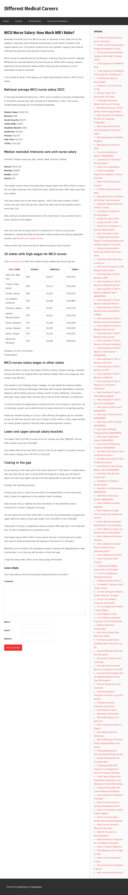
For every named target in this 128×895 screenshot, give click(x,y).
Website (8, 638)
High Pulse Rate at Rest (108, 233)
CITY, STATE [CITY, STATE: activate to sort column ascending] (14, 269)
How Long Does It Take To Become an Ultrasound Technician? (107, 385)
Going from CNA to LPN (108, 218)
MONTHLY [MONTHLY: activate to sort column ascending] (55, 269)
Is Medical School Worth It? (109, 580)
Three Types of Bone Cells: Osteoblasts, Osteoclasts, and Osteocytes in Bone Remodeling (108, 780)
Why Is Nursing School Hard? (110, 872)
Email (7, 630)
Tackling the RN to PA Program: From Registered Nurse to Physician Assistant (107, 769)
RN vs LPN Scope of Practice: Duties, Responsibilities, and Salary (108, 743)
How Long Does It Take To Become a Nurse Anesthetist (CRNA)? (107, 311)
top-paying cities (16, 261)
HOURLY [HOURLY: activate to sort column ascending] (35, 269)
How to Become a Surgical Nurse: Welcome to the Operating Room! (107, 547)
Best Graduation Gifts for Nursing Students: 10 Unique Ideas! (107, 130)
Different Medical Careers (31, 8)
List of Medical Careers (107, 614)
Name (7, 622)
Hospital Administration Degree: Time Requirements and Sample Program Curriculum (108, 241)
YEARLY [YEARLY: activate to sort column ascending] (75, 269)
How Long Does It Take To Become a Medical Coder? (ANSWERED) (107, 292)
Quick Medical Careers (107, 710)
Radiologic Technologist (108, 713)
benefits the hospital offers (30, 238)
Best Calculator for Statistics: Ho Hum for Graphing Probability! (109, 119)
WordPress (22, 886)
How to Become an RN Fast (109, 554)
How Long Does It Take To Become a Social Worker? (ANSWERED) (107, 352)
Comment (8, 581)
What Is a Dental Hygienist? (109, 846)
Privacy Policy (35, 21)
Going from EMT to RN (107, 222)
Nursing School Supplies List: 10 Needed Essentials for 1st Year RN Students (108, 677)
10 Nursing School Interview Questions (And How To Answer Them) (108, 56)
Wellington (37, 886)
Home (6, 21)
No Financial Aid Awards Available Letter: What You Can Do (108, 643)
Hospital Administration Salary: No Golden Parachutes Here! (107, 252)
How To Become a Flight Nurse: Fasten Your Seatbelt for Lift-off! (108, 514)
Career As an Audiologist (108, 167)
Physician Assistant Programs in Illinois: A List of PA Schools (108, 695)
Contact (18, 21)
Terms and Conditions (57, 21)
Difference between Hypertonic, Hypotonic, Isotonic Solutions (108, 174)
